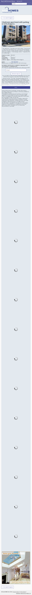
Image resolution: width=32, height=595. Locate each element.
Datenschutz (23, 593)
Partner (9, 1)
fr (21, 1)
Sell (5, 1)
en (19, 1)
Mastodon (18, 593)
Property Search (16, 592)
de (17, 1)
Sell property (23, 592)
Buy (2, 1)
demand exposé (16, 74)
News (13, 1)
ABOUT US (28, 593)
